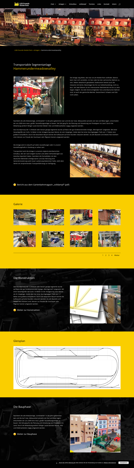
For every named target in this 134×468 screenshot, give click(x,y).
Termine (92, 4)
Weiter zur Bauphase (27, 434)
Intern (114, 4)
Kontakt (106, 4)
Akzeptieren (123, 462)
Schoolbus (72, 4)
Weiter (117, 255)
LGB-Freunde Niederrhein (23, 50)
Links (99, 4)
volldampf (82, 4)
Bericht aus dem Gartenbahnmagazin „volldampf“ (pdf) (43, 184)
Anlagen (61, 4)
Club (52, 4)
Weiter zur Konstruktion (28, 310)
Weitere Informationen (110, 462)
